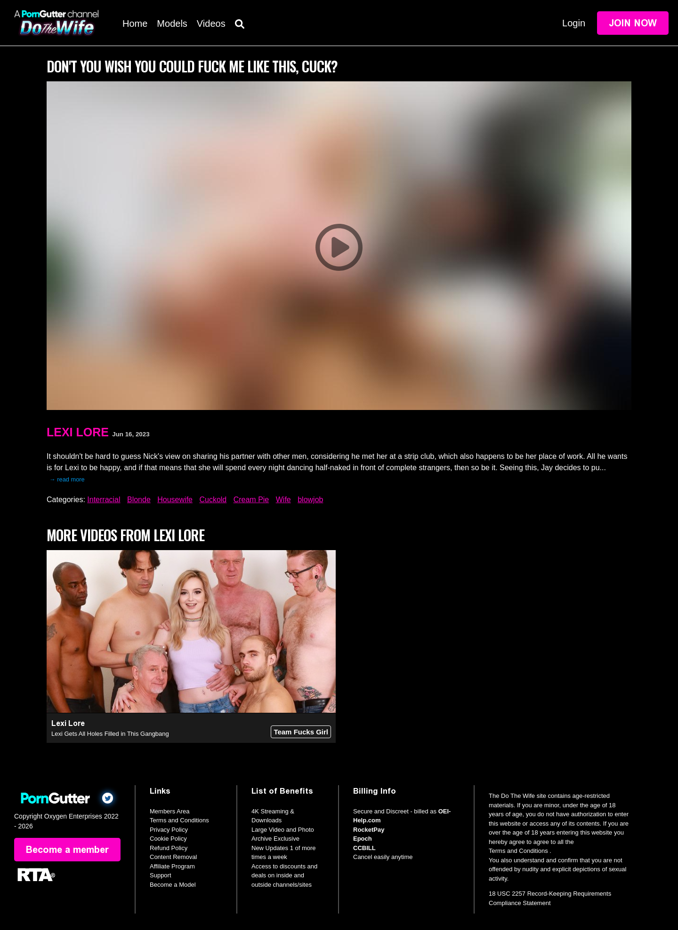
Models (172, 23)
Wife (283, 500)
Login (573, 23)
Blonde (139, 500)
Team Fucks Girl (301, 732)
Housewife (175, 500)
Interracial (103, 500)
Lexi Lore (78, 432)
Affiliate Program (172, 866)
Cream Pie (251, 500)
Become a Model (173, 884)
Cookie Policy (168, 838)
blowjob (310, 500)
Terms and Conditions (179, 820)
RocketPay (368, 829)
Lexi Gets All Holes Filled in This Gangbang (110, 733)
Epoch (362, 838)
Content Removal (173, 856)
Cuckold (212, 500)
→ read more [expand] (67, 479)
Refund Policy (168, 847)
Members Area (170, 811)
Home (134, 23)
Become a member (67, 849)
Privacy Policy (169, 829)
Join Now (633, 23)
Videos (211, 23)
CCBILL (364, 847)
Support (160, 875)
